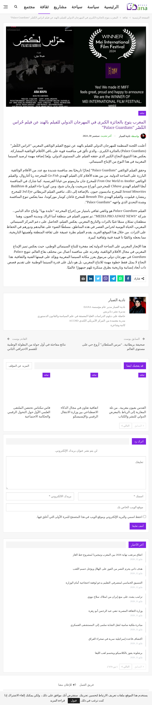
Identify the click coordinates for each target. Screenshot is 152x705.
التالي (125, 425)
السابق (139, 425)
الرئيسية (111, 7)
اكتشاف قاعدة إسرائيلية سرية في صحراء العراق (116, 638)
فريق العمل (86, 684)
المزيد (29, 7)
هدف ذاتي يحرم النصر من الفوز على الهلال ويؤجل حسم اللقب (108, 568)
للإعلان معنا (67, 684)
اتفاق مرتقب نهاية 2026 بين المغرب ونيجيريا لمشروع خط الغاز (107, 554)
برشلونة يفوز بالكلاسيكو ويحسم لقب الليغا (118, 652)
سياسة (93, 7)
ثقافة (44, 7)
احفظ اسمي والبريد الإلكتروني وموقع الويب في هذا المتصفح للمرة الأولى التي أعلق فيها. (89, 517)
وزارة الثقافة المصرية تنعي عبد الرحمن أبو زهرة (115, 610)
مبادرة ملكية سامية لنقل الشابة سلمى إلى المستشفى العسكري (106, 624)
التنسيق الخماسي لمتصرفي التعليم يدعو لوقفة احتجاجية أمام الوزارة (104, 582)
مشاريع (60, 7)
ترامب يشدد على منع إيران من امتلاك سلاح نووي (115, 596)
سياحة (77, 7)
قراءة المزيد (57, 700)
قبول (74, 700)
